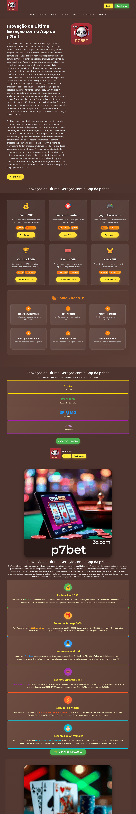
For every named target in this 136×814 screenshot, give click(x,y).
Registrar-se (122, 6)
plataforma (87, 15)
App (74, 15)
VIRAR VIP (15, 176)
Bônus (53, 15)
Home (32, 15)
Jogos (41, 15)
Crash (101, 15)
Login (108, 6)
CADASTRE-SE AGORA (68, 443)
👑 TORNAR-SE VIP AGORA (68, 753)
